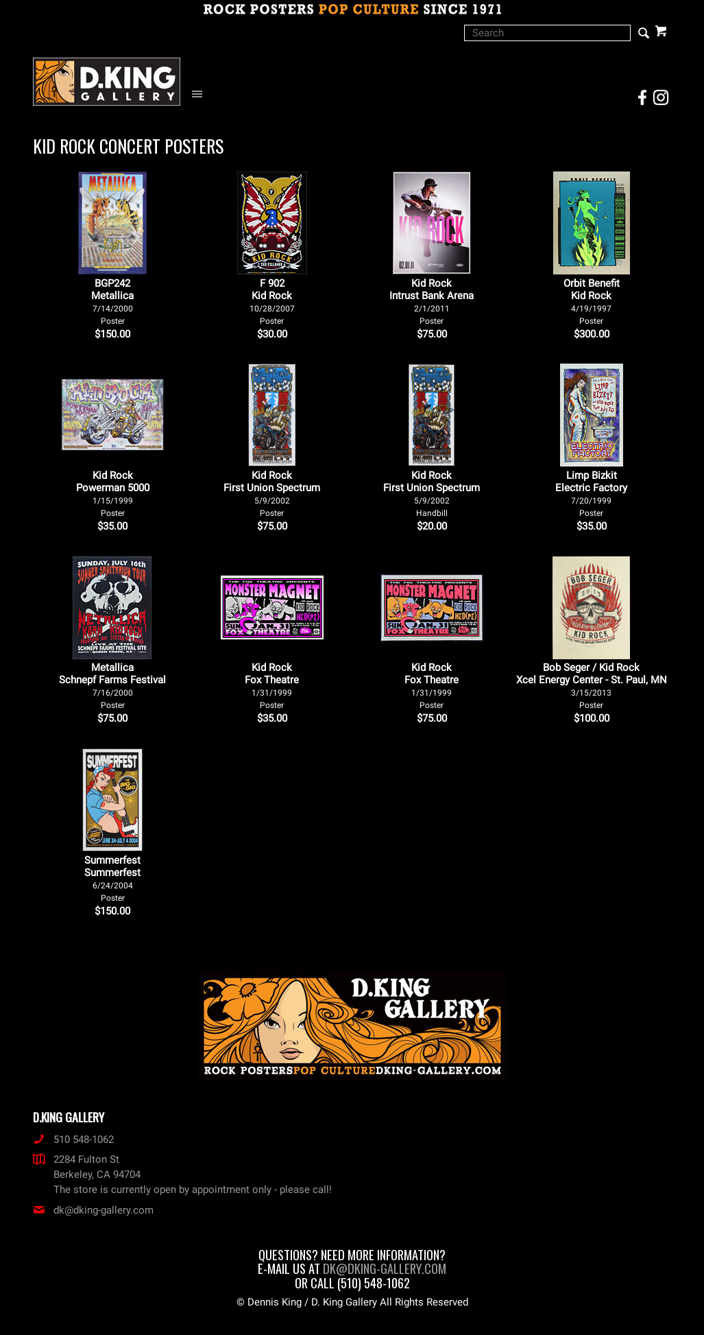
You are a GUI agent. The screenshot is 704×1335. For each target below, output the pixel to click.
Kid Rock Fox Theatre (272, 685)
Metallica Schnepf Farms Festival (112, 685)
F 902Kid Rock (272, 301)
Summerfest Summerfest (112, 878)
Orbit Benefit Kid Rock (591, 301)
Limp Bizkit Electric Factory (591, 493)
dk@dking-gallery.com (93, 1210)
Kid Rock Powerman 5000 (112, 493)
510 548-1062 (73, 1139)
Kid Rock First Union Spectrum (271, 493)
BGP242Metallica (112, 301)
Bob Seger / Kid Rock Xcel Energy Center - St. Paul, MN (591, 685)
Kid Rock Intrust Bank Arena (431, 301)
